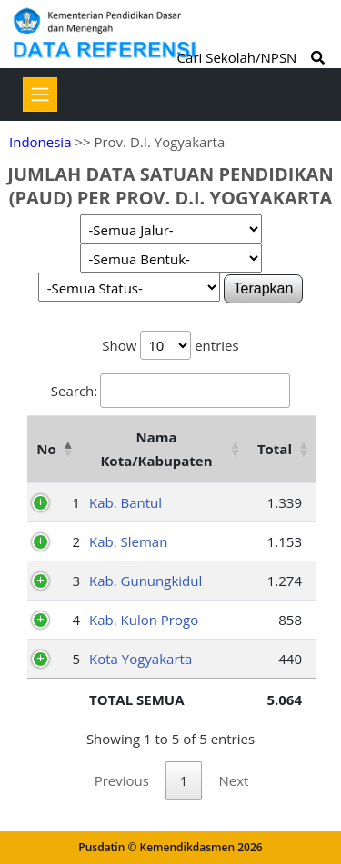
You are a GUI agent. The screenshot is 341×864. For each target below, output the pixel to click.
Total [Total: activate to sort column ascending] (274, 449)
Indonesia (40, 142)
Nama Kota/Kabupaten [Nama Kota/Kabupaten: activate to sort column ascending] (156, 449)
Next (233, 780)
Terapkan (264, 288)
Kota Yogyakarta (140, 659)
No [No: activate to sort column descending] (45, 449)
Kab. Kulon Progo (143, 620)
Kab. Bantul (125, 502)
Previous (122, 780)
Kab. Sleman (128, 541)
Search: (170, 390)
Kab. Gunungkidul (145, 580)
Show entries (170, 345)
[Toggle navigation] (40, 94)
